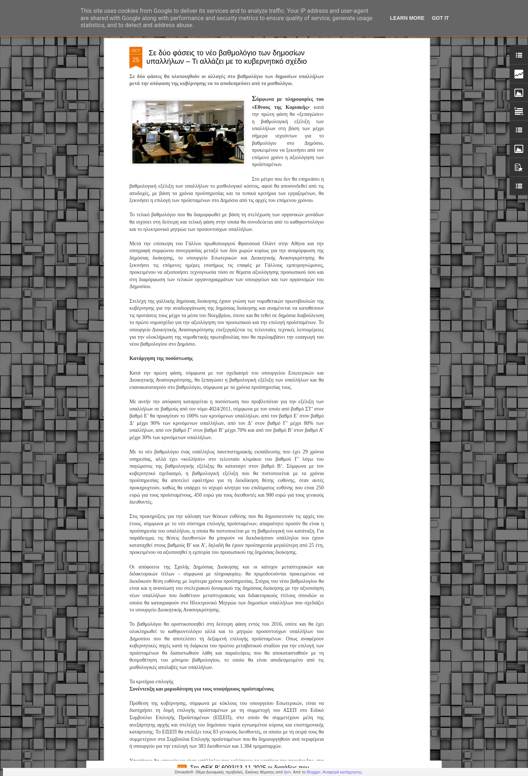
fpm (287, 772)
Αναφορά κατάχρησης (342, 772)
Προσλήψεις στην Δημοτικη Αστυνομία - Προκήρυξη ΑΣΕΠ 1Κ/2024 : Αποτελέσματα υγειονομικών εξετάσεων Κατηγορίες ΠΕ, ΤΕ (257, 608)
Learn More (407, 18)
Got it (440, 18)
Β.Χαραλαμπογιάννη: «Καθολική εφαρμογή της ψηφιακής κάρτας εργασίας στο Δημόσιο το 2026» (254, 687)
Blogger (313, 772)
